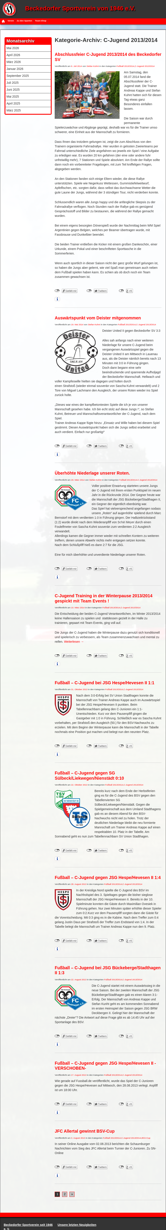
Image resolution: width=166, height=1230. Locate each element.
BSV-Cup (146, 1138)
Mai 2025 (12, 96)
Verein (11, 20)
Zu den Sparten (24, 20)
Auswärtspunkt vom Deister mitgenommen (98, 318)
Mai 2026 (12, 48)
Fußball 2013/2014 (125, 66)
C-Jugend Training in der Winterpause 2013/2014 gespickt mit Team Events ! (103, 598)
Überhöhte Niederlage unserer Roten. (92, 473)
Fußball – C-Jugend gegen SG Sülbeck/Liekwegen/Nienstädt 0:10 (89, 776)
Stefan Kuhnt (92, 66)
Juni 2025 (13, 89)
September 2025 (17, 75)
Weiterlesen (74, 641)
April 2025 (13, 103)
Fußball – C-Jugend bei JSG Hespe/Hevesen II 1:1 (104, 682)
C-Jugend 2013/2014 (145, 66)
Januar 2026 (14, 69)
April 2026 (13, 55)
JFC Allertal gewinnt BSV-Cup (85, 1131)
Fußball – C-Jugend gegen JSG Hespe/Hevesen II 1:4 (108, 877)
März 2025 (13, 110)
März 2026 (13, 62)
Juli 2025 (12, 82)
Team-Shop (40, 20)
